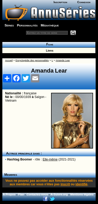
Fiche (49, 44)
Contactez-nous (37, 194)
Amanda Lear (63, 60)
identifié (81, 184)
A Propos (9, 194)
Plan (21, 194)
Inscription (60, 2)
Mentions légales (82, 194)
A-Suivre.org (59, 194)
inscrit (65, 184)
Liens (48, 50)
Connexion (83, 2)
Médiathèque (50, 25)
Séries (9, 25)
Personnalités (27, 25)
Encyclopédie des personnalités (32, 60)
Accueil (9, 60)
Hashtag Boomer (19, 159)
